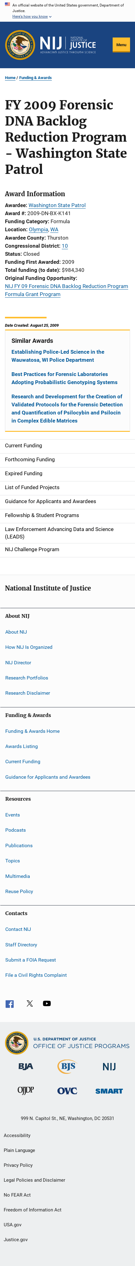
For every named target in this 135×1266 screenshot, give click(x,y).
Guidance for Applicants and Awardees (47, 777)
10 (65, 246)
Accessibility (17, 1135)
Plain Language (19, 1150)
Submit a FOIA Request (30, 960)
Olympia (38, 229)
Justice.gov (16, 1239)
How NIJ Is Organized (28, 647)
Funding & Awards (35, 77)
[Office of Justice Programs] (20, 45)
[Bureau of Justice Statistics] (67, 1075)
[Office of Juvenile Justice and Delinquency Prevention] (26, 1096)
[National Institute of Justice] (109, 1071)
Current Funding (22, 761)
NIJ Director (18, 662)
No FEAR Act (17, 1195)
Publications (19, 845)
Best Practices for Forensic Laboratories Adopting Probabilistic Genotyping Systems (64, 378)
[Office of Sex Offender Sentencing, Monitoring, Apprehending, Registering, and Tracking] (109, 1095)
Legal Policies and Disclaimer (34, 1180)
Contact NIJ (18, 929)
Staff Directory (21, 944)
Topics (12, 861)
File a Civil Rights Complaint (36, 975)
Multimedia (17, 876)
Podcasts (15, 830)
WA (54, 229)
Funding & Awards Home (32, 731)
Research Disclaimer (27, 693)
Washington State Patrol (57, 205)
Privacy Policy (18, 1165)
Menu (121, 44)
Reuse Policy (19, 891)
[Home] (68, 45)
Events (12, 815)
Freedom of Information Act (32, 1210)
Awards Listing (21, 746)
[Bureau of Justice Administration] (26, 1071)
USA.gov (12, 1225)
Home (10, 77)
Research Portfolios (26, 678)
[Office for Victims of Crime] (67, 1095)
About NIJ (16, 632)
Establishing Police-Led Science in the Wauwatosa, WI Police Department (57, 356)
